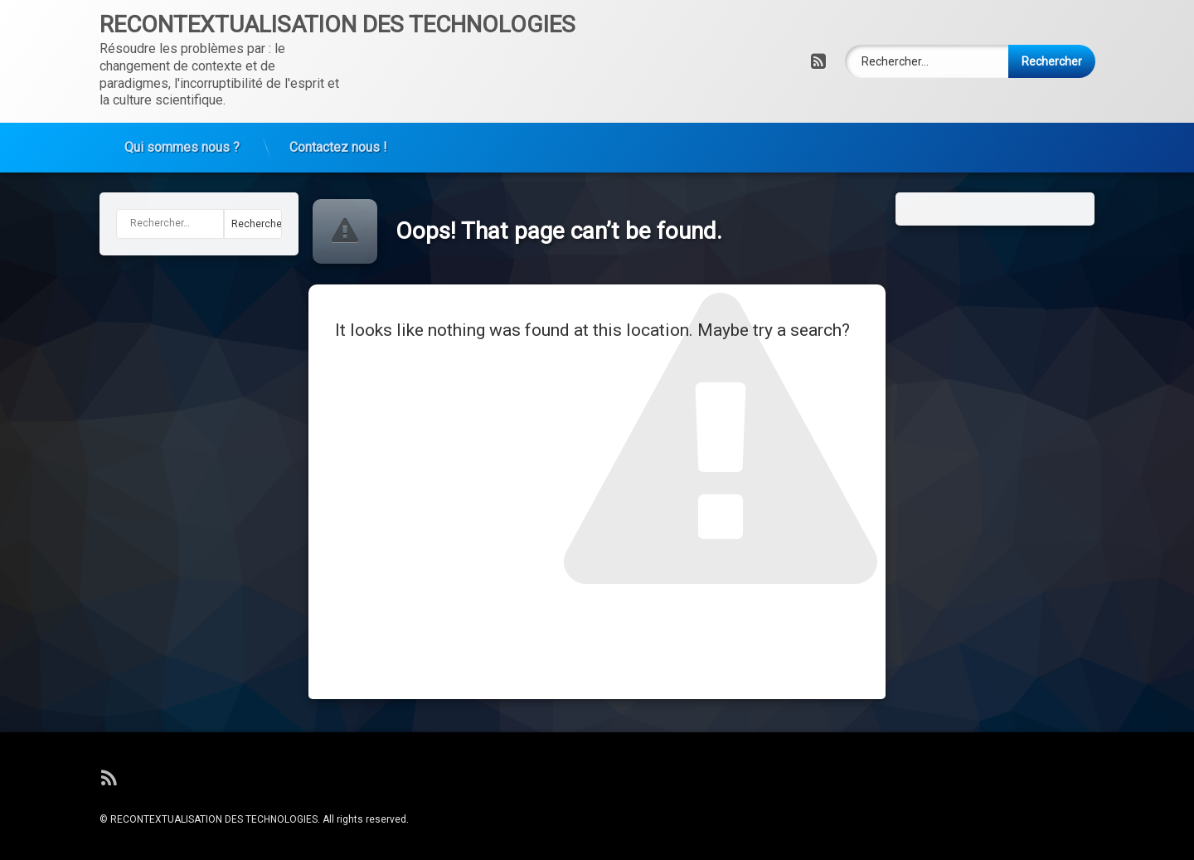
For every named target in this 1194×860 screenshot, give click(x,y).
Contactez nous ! (338, 145)
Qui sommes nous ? (182, 145)
